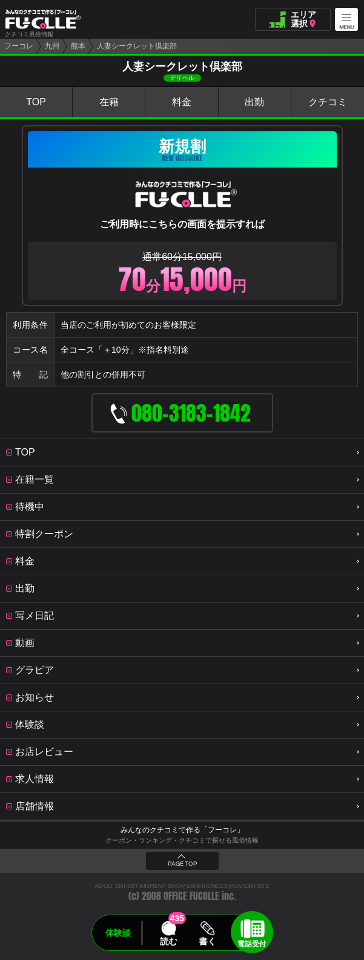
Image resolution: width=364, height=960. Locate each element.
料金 (181, 102)
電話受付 (251, 943)
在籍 (109, 102)
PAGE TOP (182, 864)
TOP (36, 102)
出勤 (254, 102)
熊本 (78, 46)
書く (207, 941)
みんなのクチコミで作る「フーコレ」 (182, 830)
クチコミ (327, 102)
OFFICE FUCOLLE (191, 896)
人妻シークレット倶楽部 (137, 46)
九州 (52, 46)
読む (168, 941)
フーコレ (18, 46)
